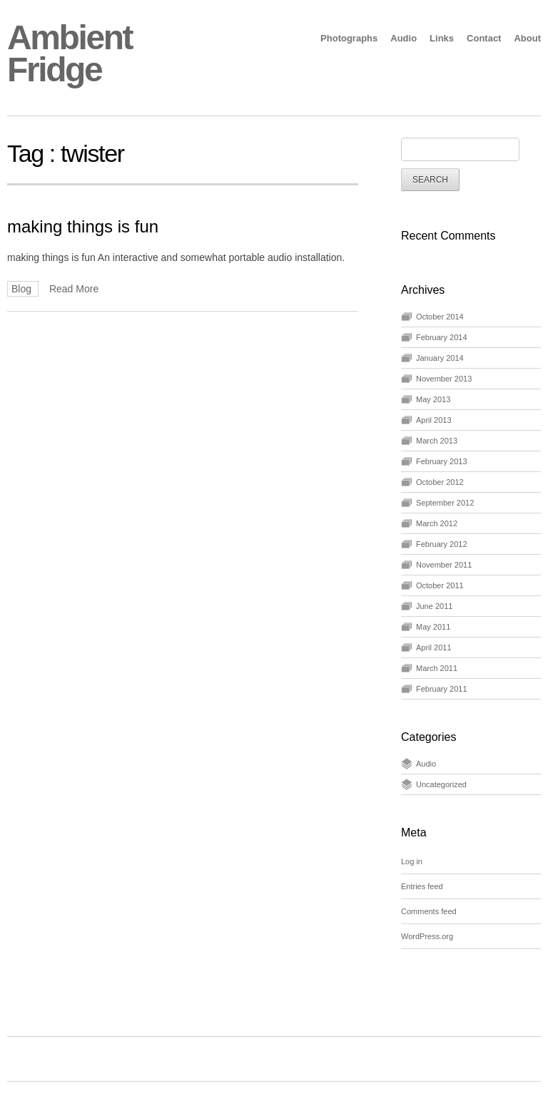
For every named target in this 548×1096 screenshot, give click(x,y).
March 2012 (436, 523)
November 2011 (444, 564)
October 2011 (440, 585)
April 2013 (434, 420)
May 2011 (433, 627)
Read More (73, 289)
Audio (403, 38)
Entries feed (422, 886)
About (527, 38)
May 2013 (433, 399)
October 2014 (440, 316)
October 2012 (440, 482)
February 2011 (441, 689)
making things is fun (82, 226)
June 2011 (434, 606)
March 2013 (436, 440)
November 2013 (444, 378)
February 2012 (441, 544)
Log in (411, 861)
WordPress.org (427, 936)
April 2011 (434, 647)
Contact (484, 38)
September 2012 (445, 502)
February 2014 (441, 337)
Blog (22, 289)
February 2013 (441, 461)
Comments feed (429, 911)
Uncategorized (441, 784)
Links (442, 38)
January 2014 (440, 358)
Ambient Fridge (69, 53)
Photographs (348, 38)
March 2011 (436, 668)
